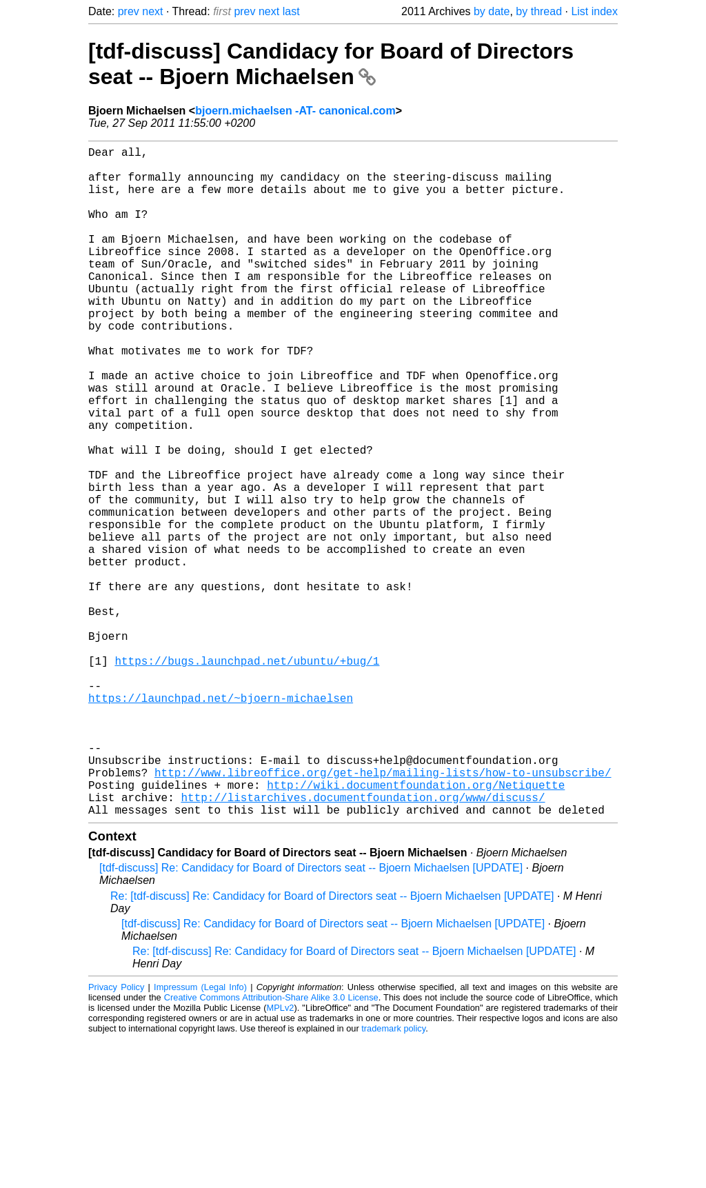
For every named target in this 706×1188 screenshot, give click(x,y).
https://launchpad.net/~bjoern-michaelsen (220, 821)
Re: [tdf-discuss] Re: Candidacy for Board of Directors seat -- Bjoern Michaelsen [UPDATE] (332, 1045)
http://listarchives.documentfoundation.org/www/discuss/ (363, 943)
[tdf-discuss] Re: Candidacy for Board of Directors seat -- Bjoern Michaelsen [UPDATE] (311, 1017)
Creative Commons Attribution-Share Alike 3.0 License (271, 1146)
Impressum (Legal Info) (200, 1136)
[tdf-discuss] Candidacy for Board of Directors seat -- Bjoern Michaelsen (331, 64)
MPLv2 (280, 1156)
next (152, 11)
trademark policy (393, 1177)
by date (492, 11)
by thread (539, 11)
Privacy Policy (116, 1136)
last (291, 11)
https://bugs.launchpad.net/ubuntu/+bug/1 (246, 776)
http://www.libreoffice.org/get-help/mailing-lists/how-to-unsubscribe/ (382, 912)
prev (128, 11)
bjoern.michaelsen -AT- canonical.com (295, 111)
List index (594, 11)
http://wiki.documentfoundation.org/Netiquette (416, 928)
